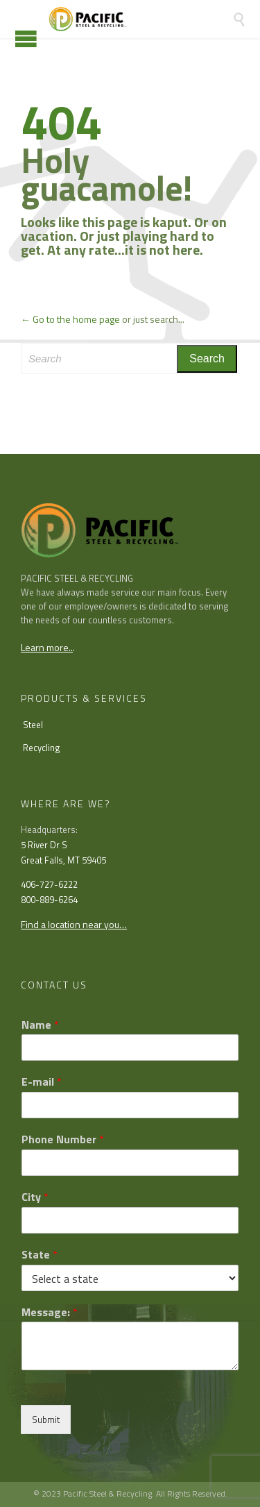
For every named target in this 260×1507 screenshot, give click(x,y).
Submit (46, 1419)
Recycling (41, 748)
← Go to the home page (70, 319)
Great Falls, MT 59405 (63, 860)
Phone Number (62, 1139)
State (39, 1254)
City (35, 1197)
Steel (33, 725)
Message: (49, 1312)
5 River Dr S (44, 845)
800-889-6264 (49, 900)
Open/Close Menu (26, 38)
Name (40, 1025)
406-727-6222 (49, 884)
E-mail (41, 1082)
